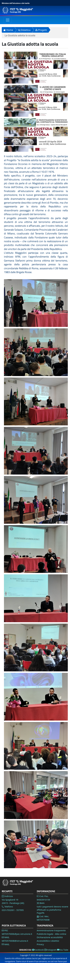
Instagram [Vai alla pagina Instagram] (50, 949)
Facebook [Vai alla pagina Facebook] (38, 949)
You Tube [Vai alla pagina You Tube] (62, 949)
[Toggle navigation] (8, 20)
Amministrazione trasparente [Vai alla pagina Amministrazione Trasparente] (51, 930)
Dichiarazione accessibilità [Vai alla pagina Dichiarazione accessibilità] (50, 937)
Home (8, 30)
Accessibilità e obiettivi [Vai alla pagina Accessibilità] (48, 940)
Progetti (41, 30)
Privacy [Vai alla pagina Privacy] (40, 944)
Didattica (24, 30)
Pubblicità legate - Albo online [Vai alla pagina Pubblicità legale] (51, 934)
